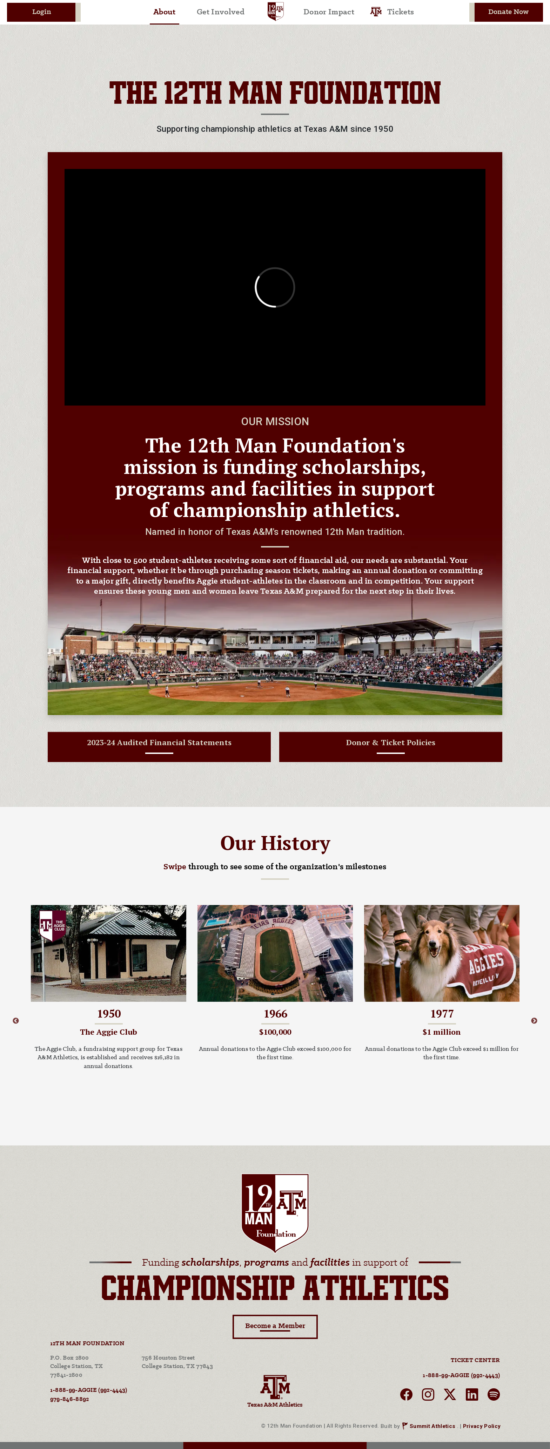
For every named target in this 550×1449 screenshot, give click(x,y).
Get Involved (220, 12)
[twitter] (450, 1396)
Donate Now (508, 12)
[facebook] (406, 1396)
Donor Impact (328, 12)
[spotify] (494, 1396)
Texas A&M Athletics (274, 1390)
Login (41, 12)
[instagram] (428, 1396)
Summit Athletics (432, 1426)
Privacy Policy (482, 1426)
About (164, 12)
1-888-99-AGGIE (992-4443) (88, 1390)
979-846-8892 (69, 1399)
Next (534, 1021)
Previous (15, 1021)
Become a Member (275, 1327)
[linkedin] (472, 1396)
